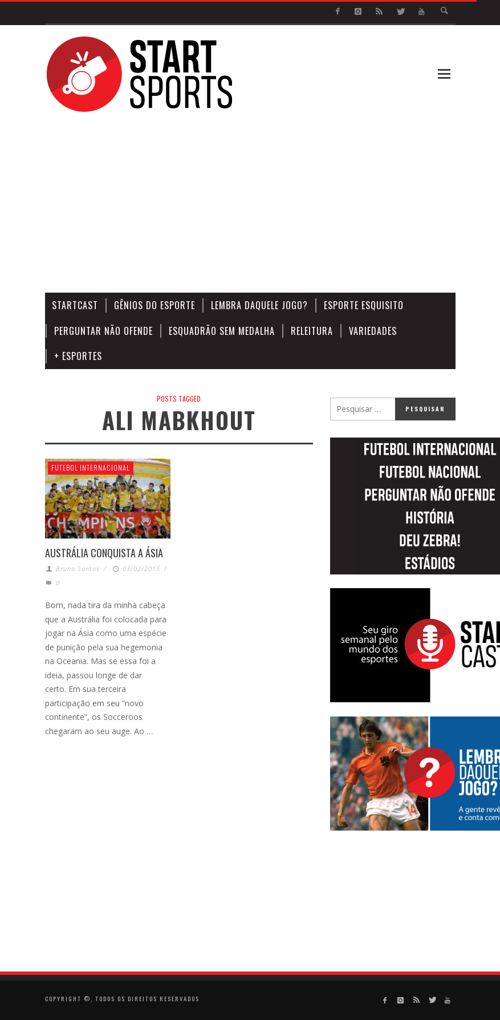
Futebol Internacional (90, 467)
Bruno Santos (78, 568)
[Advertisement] (293, 203)
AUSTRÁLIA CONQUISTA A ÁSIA (104, 552)
